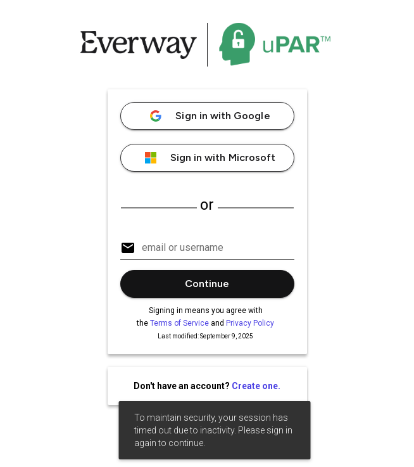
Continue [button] (207, 284)
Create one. (256, 386)
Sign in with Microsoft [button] (207, 158)
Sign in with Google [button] (207, 116)
